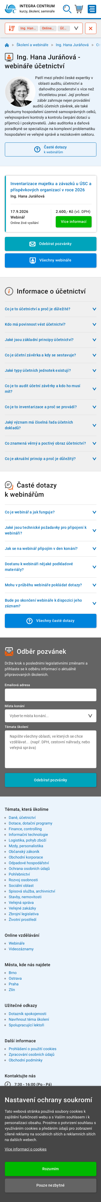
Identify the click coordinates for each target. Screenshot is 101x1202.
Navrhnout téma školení (29, 1019)
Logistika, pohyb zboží (27, 840)
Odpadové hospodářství (29, 863)
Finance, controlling (25, 829)
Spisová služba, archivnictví (32, 891)
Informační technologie (28, 835)
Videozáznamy (21, 949)
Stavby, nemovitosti (25, 897)
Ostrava (15, 978)
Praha (14, 984)
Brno (13, 973)
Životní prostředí (22, 920)
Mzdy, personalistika (26, 846)
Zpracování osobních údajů (31, 1055)
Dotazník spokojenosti (27, 1014)
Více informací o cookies (26, 1149)
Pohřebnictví (19, 874)
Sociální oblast (21, 886)
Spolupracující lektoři (26, 1025)
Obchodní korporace (26, 857)
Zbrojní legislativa (24, 914)
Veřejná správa (21, 903)
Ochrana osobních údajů (29, 869)
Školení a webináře (32, 45)
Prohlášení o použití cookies (32, 1049)
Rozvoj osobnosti (23, 880)
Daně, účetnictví (22, 818)
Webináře (17, 943)
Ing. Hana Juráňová (72, 45)
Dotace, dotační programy (30, 823)
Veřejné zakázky (22, 908)
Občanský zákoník (24, 852)
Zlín (12, 990)
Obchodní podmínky (25, 1060)
